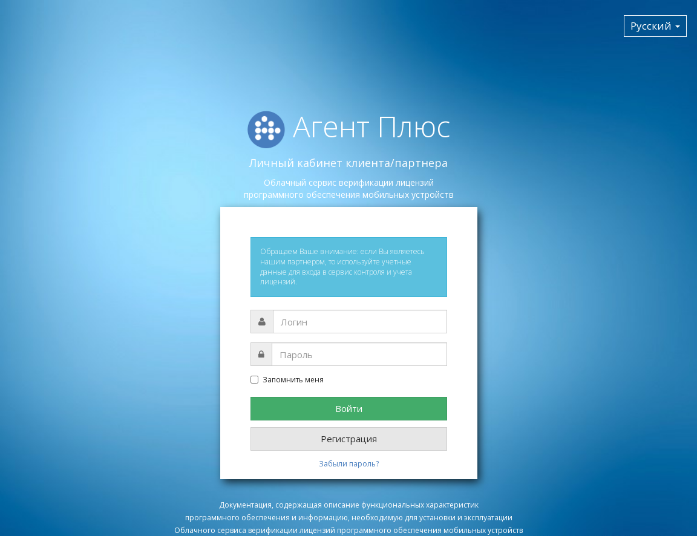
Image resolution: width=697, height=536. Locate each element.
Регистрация (349, 439)
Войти (348, 408)
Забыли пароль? (349, 464)
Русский (655, 26)
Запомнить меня (287, 380)
